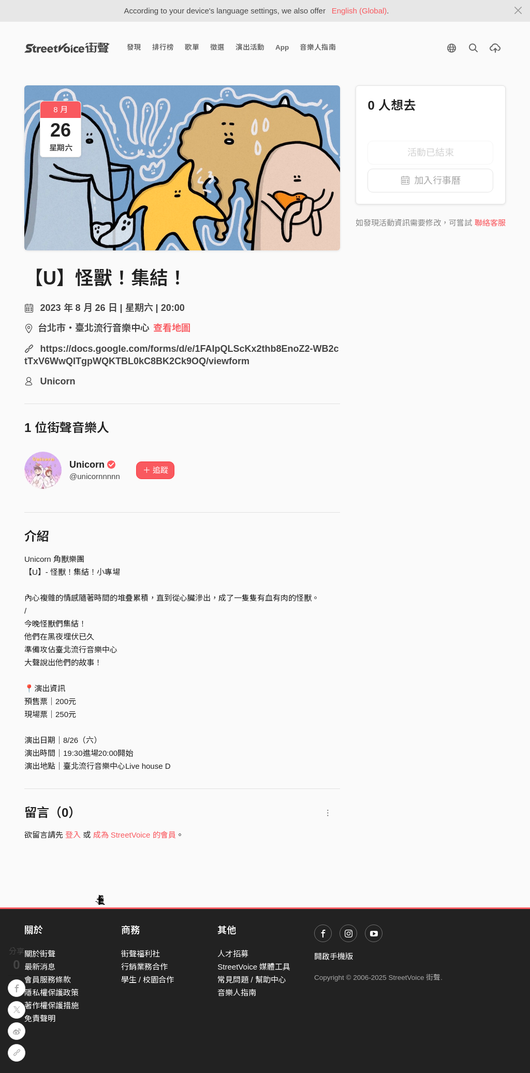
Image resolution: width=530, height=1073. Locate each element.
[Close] (518, 11)
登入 (73, 834)
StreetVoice (67, 47)
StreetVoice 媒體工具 (253, 966)
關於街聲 (39, 953)
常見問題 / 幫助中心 (251, 979)
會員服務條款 (47, 979)
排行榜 (163, 47)
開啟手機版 (333, 956)
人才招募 (232, 953)
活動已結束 (430, 152)
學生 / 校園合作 (147, 979)
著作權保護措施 (51, 1005)
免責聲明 (39, 1018)
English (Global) (359, 10)
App (282, 47)
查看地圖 (171, 328)
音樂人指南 (318, 47)
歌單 (192, 47)
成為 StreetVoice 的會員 (134, 834)
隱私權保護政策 (51, 992)
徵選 (217, 47)
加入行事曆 (431, 180)
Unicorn (92, 464)
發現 (134, 47)
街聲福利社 (140, 953)
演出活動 (249, 47)
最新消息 (39, 966)
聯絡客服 (490, 222)
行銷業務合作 (144, 966)
